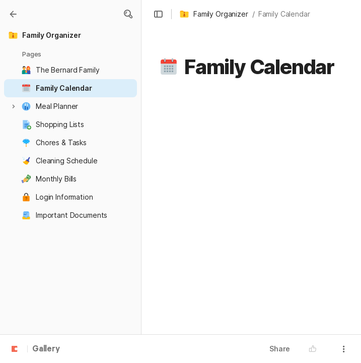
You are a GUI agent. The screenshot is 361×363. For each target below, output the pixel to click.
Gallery (46, 349)
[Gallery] (13, 14)
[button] (128, 14)
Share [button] (279, 348)
